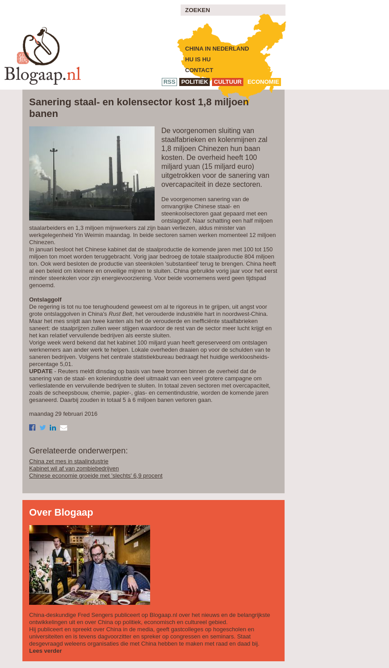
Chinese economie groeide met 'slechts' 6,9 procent (96, 475)
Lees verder (45, 650)
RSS (170, 81)
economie (263, 81)
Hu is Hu (198, 59)
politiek (194, 81)
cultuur (228, 81)
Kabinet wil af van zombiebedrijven (74, 468)
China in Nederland (217, 48)
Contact (199, 70)
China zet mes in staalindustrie (68, 461)
